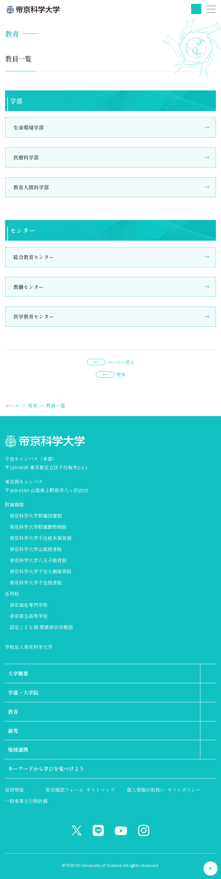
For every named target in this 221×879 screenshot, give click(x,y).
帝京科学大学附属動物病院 (38, 526)
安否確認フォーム (64, 789)
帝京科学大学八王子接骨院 (38, 560)
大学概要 (18, 673)
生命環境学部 (28, 127)
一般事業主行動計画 (26, 800)
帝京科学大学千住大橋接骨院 (40, 571)
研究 (13, 730)
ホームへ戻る (121, 362)
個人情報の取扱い (146, 789)
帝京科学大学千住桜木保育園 (40, 538)
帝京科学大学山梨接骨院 (36, 549)
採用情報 (14, 789)
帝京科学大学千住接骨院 (36, 582)
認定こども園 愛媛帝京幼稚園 (41, 627)
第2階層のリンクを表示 (208, 673)
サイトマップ (100, 789)
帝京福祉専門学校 (29, 604)
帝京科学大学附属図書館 (36, 515)
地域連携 (18, 749)
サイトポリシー (184, 789)
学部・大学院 (23, 692)
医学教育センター (33, 316)
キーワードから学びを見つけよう (46, 768)
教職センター (28, 287)
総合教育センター (33, 257)
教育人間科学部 (31, 187)
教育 (121, 374)
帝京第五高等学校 (29, 616)
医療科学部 (26, 157)
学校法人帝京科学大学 (28, 646)
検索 (196, 9)
